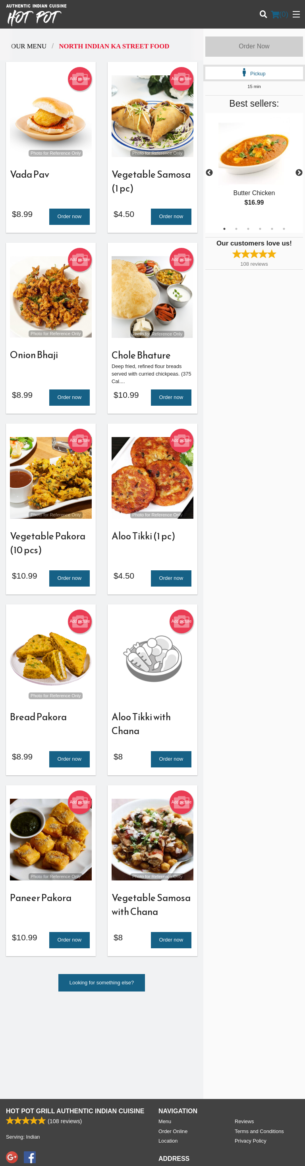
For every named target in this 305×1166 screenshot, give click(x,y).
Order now (70, 218)
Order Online (172, 1044)
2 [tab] (236, 229)
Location (168, 1053)
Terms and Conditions (259, 1044)
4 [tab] (260, 229)
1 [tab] (224, 229)
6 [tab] (284, 229)
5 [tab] (272, 229)
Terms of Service (165, 1152)
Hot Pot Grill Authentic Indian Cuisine (75, 1023)
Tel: (178, 1093)
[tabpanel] (254, 168)
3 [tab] (248, 229)
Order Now (254, 46)
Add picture (80, 79)
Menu (164, 1034)
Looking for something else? (101, 988)
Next (299, 173)
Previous (209, 173)
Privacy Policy (250, 1053)
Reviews (244, 1034)
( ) (279, 14)
